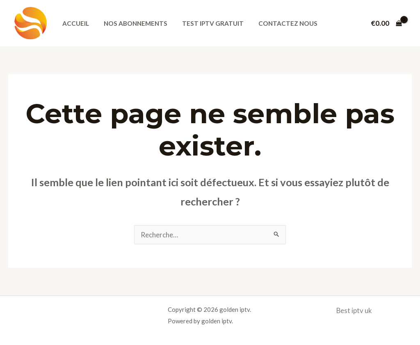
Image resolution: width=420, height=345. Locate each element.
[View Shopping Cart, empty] (386, 23)
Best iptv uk (354, 310)
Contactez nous (280, 23)
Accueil (74, 23)
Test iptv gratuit (207, 23)
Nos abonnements (132, 23)
